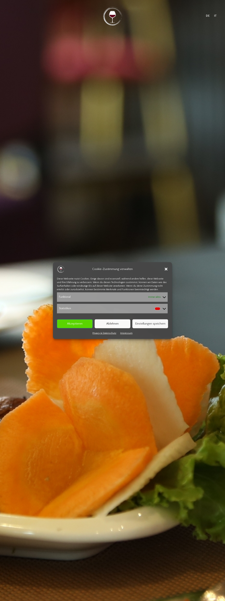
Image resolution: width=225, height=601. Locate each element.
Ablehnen (112, 323)
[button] (166, 269)
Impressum (126, 333)
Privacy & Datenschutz (104, 333)
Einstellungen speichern (150, 323)
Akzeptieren (75, 323)
